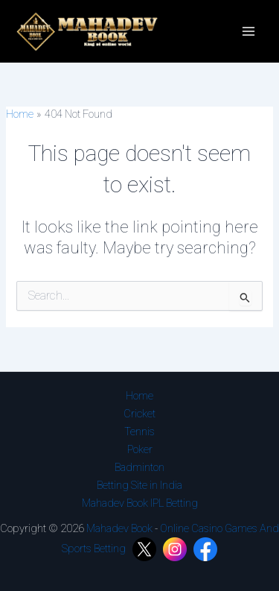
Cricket (139, 413)
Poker (140, 449)
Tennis (139, 431)
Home (139, 395)
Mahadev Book (119, 528)
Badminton (139, 467)
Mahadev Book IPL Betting (140, 503)
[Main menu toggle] (248, 31)
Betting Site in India (139, 485)
